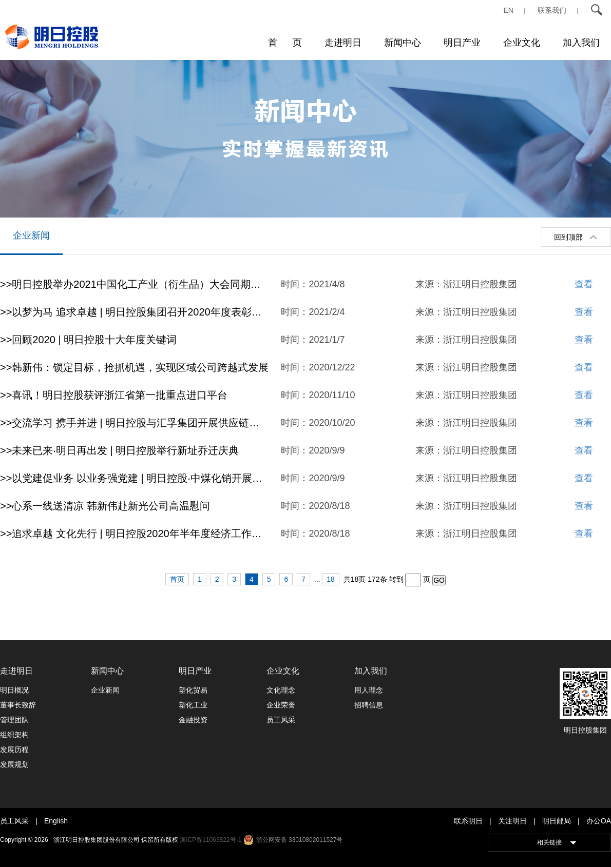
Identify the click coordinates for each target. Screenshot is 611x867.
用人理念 (368, 690)
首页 (177, 579)
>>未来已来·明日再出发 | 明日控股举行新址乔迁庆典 (119, 450)
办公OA (598, 821)
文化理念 (280, 690)
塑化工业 (193, 705)
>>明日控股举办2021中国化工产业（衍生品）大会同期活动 (134, 284)
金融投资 (193, 720)
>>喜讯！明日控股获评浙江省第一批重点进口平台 (113, 395)
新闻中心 (402, 42)
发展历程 (14, 749)
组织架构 (14, 735)
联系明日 (468, 821)
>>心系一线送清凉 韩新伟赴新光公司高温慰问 (105, 505)
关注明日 (512, 821)
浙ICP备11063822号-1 (210, 839)
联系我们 (552, 10)
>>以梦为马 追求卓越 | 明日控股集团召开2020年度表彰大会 (134, 312)
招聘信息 (368, 705)
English (56, 821)
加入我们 (581, 42)
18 (331, 579)
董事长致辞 (18, 705)
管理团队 (14, 720)
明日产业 (462, 42)
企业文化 (521, 42)
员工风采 (280, 720)
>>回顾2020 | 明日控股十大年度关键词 (88, 339)
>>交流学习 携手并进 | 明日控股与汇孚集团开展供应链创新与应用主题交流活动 (134, 422)
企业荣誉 (280, 705)
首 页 (285, 42)
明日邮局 (556, 821)
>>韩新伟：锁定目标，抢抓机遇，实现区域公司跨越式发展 (134, 367)
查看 (584, 284)
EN (508, 10)
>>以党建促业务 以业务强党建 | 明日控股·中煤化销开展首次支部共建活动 (134, 478)
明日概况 (14, 690)
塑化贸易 (193, 690)
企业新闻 (31, 235)
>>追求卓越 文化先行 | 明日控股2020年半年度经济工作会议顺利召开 (134, 533)
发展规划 (14, 764)
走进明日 (342, 42)
